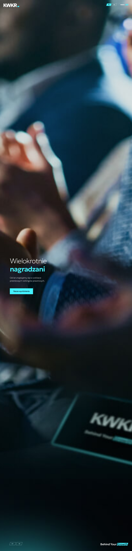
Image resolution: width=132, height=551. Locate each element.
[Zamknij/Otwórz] (124, 4)
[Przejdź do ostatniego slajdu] (12, 543)
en (114, 5)
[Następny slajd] (19, 543)
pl (109, 5)
